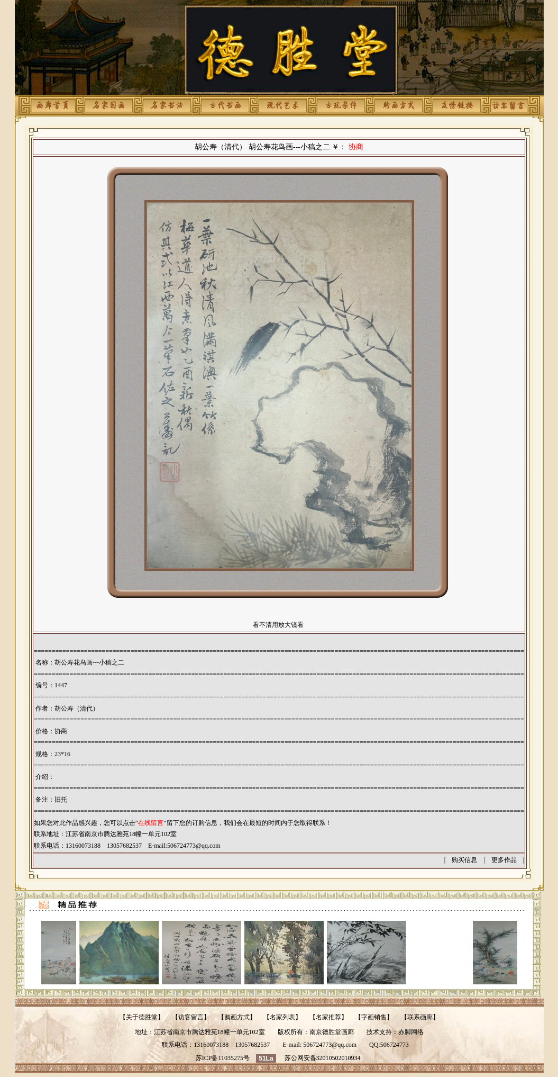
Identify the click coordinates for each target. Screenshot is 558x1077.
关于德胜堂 (142, 1017)
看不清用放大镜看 (278, 625)
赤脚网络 (411, 1032)
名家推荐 (328, 1017)
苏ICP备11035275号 (223, 1058)
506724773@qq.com (194, 845)
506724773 (394, 1044)
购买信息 (464, 860)
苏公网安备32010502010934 (323, 1058)
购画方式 (237, 1017)
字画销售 (374, 1017)
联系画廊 (420, 1017)
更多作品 (504, 860)
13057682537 (252, 1044)
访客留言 (191, 1017)
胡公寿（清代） (76, 708)
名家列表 (282, 1017)
